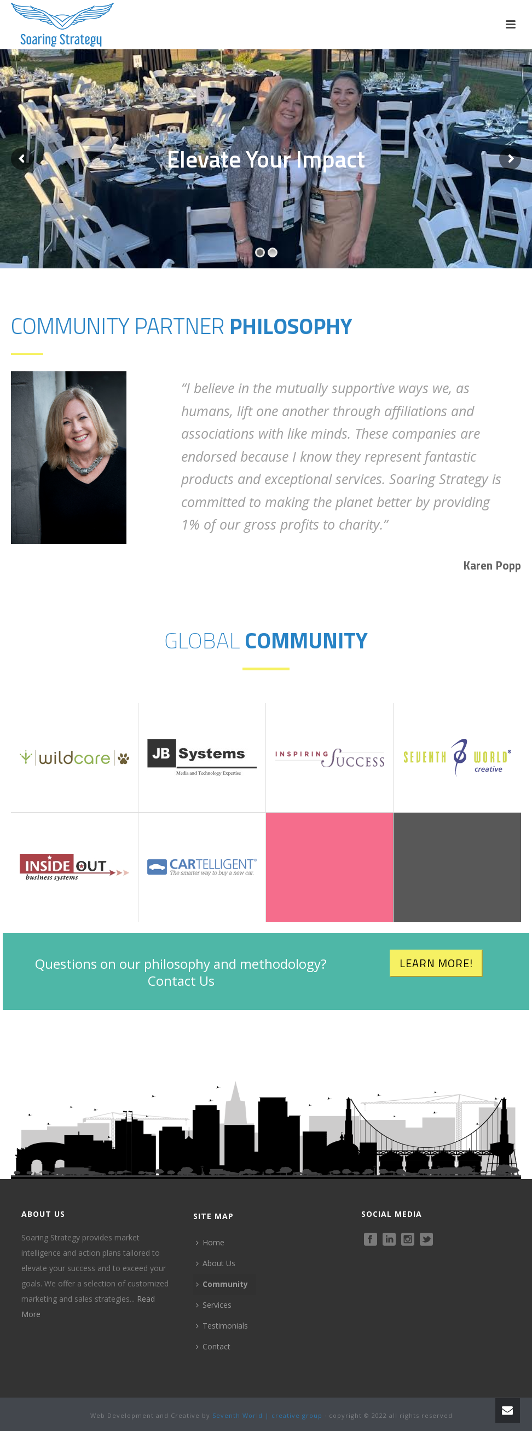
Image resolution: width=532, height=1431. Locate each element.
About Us (215, 1263)
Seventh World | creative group (267, 1415)
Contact (213, 1346)
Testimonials (222, 1325)
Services (214, 1305)
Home (210, 1242)
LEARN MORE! (436, 963)
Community (222, 1284)
